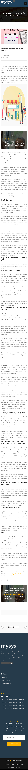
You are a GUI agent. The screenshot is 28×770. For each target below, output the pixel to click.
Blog (17, 764)
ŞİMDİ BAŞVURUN (14, 743)
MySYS (11, 760)
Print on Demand (6, 680)
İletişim (21, 764)
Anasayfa (7, 764)
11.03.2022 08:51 (6, 55)
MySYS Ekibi (5, 57)
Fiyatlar (12, 764)
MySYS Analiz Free (17, 574)
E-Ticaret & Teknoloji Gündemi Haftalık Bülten (13, 699)
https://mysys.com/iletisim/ (14, 594)
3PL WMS (4, 677)
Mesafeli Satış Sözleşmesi (14, 767)
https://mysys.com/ (11, 139)
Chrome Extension (6, 683)
